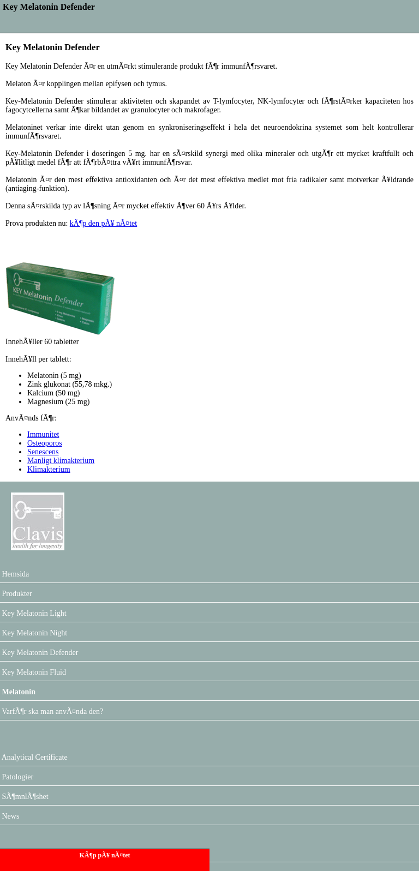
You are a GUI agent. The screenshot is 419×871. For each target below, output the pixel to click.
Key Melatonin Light (33, 613)
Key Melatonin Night (33, 633)
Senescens (43, 452)
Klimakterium (48, 469)
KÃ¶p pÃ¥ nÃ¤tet (104, 855)
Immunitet (43, 434)
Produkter (16, 594)
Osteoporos (44, 443)
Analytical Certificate (34, 757)
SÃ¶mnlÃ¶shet (24, 796)
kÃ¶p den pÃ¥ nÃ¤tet (103, 223)
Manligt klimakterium (60, 460)
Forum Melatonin (28, 853)
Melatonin (17, 692)
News (9, 816)
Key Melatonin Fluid (33, 672)
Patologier (16, 777)
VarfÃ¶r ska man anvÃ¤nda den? (51, 711)
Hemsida (14, 574)
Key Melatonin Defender (39, 652)
